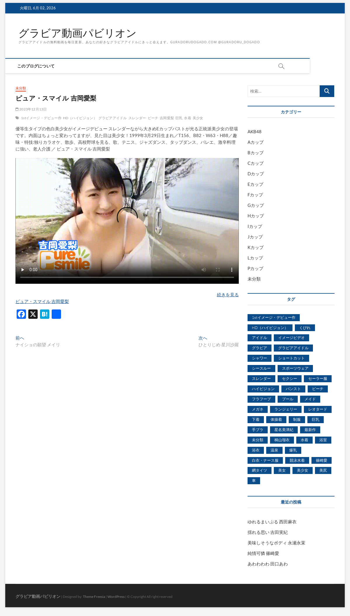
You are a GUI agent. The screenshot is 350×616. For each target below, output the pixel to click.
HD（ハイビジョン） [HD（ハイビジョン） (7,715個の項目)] (270, 327)
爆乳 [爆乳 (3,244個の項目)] (293, 450)
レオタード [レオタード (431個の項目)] (317, 409)
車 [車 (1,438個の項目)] (254, 480)
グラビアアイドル (112, 118)
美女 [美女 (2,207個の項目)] (282, 470)
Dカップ (256, 173)
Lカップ (255, 257)
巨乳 (178, 118)
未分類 (20, 88)
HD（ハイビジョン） (80, 118)
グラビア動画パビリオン (77, 33)
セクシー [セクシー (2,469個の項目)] (289, 378)
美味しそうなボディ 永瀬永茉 (276, 542)
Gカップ (256, 205)
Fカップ (255, 194)
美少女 (198, 118)
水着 (187, 118)
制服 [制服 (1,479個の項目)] (297, 419)
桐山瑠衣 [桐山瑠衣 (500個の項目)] (282, 439)
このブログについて (37, 65)
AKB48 (255, 131)
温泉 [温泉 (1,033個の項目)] (274, 450)
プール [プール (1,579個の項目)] (287, 399)
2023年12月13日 (31, 109)
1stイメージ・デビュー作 (41, 118)
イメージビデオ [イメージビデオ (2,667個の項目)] (291, 337)
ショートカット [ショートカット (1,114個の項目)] (291, 358)
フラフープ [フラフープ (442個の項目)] (261, 399)
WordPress (116, 596)
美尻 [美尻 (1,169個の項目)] (323, 470)
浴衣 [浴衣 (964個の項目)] (256, 450)
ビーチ (153, 118)
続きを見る (228, 294)
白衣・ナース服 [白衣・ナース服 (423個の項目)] (265, 460)
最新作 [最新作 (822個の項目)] (310, 429)
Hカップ (256, 215)
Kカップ (256, 247)
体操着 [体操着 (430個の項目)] (276, 419)
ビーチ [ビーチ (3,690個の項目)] (317, 388)
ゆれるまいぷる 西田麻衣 (272, 521)
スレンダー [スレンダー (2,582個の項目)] (261, 378)
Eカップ (255, 184)
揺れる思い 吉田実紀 (268, 532)
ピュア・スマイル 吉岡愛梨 (42, 301)
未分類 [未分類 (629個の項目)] (257, 439)
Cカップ (256, 163)
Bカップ (256, 152)
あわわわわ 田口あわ (268, 563)
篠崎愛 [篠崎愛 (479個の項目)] (321, 460)
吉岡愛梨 (167, 118)
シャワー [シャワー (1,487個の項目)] (259, 358)
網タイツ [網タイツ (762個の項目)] (259, 470)
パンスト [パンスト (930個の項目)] (293, 388)
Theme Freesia (94, 596)
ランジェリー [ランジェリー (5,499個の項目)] (285, 409)
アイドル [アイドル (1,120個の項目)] (259, 337)
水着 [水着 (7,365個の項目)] (304, 439)
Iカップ (255, 226)
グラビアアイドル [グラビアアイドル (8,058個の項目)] (293, 347)
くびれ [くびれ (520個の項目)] (305, 327)
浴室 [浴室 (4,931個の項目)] (323, 439)
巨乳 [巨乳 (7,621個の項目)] (315, 419)
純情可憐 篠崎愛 (263, 553)
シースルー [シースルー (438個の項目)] (261, 368)
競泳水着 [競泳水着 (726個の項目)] (297, 460)
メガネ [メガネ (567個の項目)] (257, 409)
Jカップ (255, 236)
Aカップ (256, 142)
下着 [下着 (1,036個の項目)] (256, 419)
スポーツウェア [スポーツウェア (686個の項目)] (295, 368)
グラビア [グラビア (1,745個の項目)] (259, 347)
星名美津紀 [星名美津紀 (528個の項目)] (283, 429)
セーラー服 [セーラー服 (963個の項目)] (317, 378)
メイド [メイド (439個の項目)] (310, 399)
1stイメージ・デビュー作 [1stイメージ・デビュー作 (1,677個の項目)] (273, 317)
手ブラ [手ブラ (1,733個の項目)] (257, 429)
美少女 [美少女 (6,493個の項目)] (302, 470)
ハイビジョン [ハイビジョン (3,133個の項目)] (263, 388)
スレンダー (137, 118)
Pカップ (255, 268)
